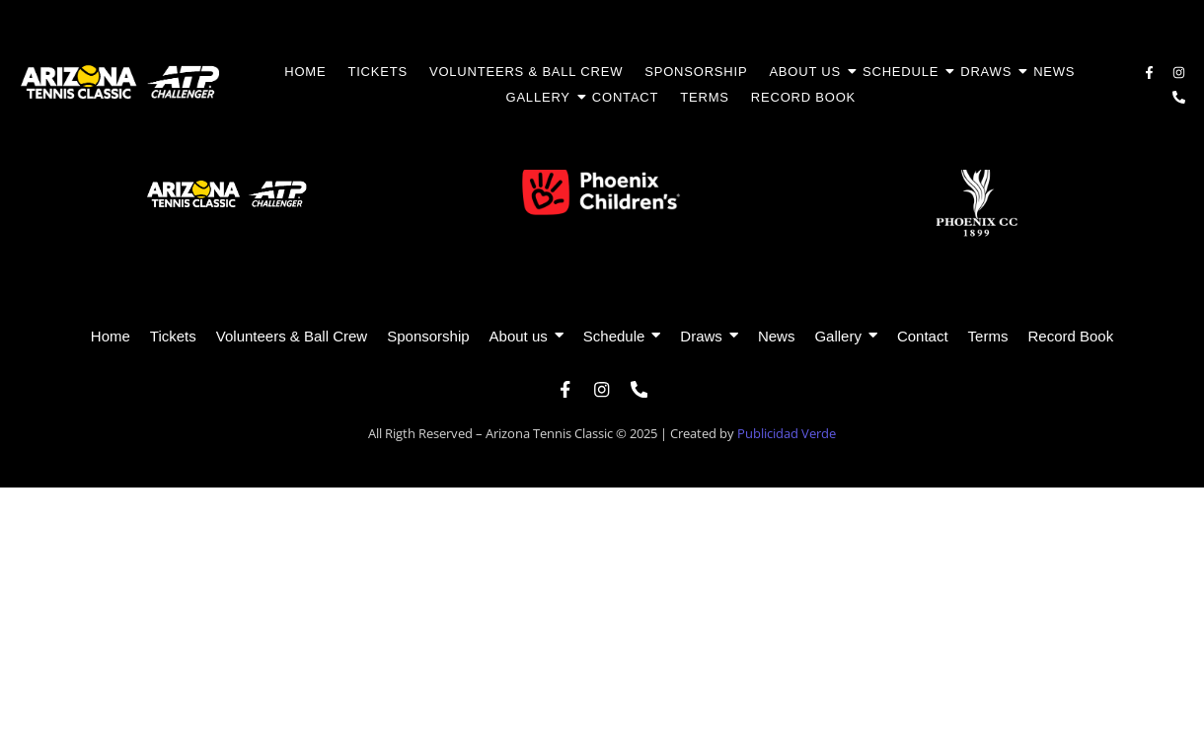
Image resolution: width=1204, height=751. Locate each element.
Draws (990, 71)
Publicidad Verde (786, 438)
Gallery (542, 97)
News (1054, 71)
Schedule (905, 71)
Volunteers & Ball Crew (526, 71)
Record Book (803, 97)
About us (810, 71)
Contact (625, 97)
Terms (704, 97)
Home (305, 71)
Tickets (377, 71)
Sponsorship (695, 71)
